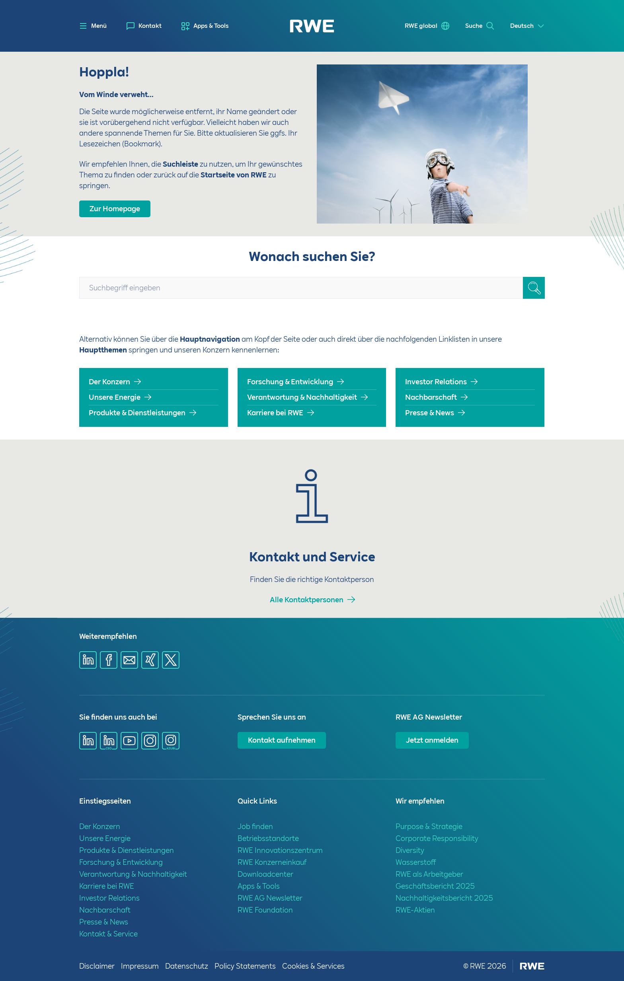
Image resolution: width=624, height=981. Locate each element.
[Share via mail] (129, 660)
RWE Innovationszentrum (280, 850)
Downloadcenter (265, 874)
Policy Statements (245, 966)
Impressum (140, 966)
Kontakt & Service (108, 934)
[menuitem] (144, 26)
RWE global (421, 25)
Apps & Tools (211, 25)
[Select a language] (527, 26)
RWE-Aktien (415, 910)
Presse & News (429, 413)
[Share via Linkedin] (88, 660)
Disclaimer (97, 966)
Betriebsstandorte (268, 838)
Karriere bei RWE (275, 413)
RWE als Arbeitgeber (429, 874)
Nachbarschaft (431, 397)
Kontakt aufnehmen (282, 740)
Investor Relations (436, 382)
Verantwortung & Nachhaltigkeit (302, 397)
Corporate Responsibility (437, 838)
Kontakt (150, 25)
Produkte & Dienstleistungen (137, 413)
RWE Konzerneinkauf (272, 862)
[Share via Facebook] (108, 660)
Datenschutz (186, 966)
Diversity (410, 850)
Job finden (255, 826)
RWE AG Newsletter (270, 898)
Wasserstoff (416, 862)
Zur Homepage (115, 208)
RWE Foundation (265, 910)
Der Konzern (109, 382)
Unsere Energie (114, 397)
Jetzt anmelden (432, 740)
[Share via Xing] (150, 660)
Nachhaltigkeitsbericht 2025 (444, 898)
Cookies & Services (313, 966)
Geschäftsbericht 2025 (435, 886)
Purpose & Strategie (429, 826)
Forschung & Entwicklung (290, 382)
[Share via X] (170, 660)
